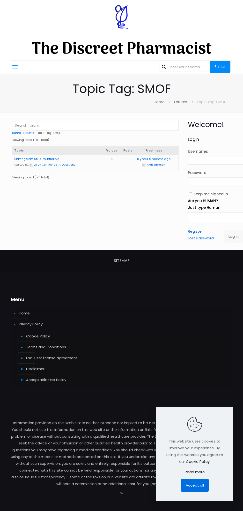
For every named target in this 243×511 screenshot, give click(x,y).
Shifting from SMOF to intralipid (36, 159)
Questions (68, 165)
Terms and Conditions (46, 347)
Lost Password (201, 238)
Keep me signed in (211, 194)
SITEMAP (122, 260)
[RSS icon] (121, 493)
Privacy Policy (31, 324)
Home (159, 101)
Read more (195, 471)
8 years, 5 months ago (153, 159)
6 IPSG (220, 66)
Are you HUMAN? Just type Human (204, 204)
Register (195, 231)
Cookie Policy (38, 336)
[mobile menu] (15, 67)
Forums (180, 101)
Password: (197, 172)
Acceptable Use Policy (46, 379)
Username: (198, 151)
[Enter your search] (183, 67)
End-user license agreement (51, 357)
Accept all (195, 485)
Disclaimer (35, 368)
